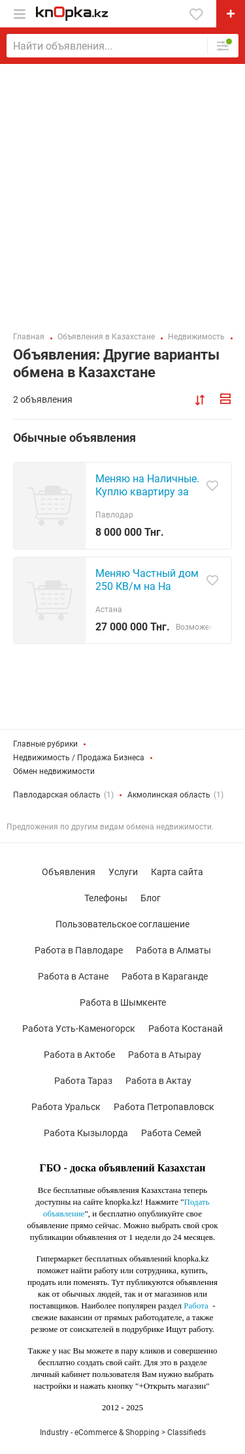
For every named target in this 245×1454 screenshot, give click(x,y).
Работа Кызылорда (86, 1133)
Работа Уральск (66, 1107)
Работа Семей (171, 1133)
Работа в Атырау (164, 1054)
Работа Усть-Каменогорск (78, 1028)
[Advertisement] (122, 192)
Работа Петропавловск (164, 1107)
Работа (196, 1305)
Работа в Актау (158, 1080)
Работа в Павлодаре (79, 950)
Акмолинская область (168, 794)
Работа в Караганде (165, 976)
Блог (150, 898)
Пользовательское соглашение (122, 924)
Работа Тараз (83, 1080)
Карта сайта (177, 872)
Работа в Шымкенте (123, 1002)
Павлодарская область (57, 794)
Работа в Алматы (173, 950)
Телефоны (105, 898)
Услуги (123, 872)
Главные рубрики (45, 744)
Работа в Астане (73, 976)
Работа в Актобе (79, 1054)
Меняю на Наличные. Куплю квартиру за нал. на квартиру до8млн (147, 498)
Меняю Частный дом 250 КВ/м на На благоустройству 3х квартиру (147, 593)
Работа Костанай (185, 1028)
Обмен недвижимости (54, 771)
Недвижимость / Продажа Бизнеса (78, 757)
